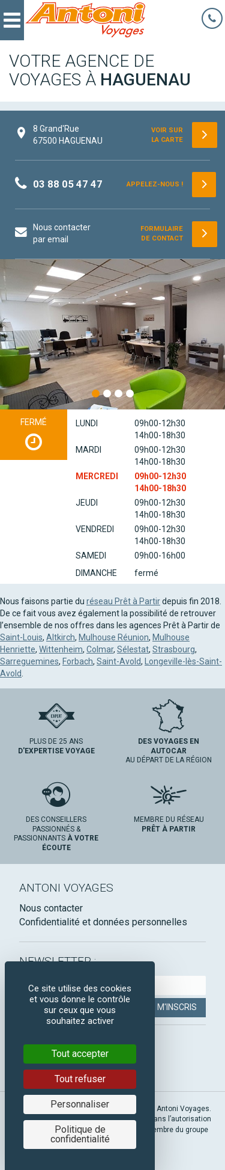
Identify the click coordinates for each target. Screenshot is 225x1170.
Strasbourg (173, 649)
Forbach (77, 661)
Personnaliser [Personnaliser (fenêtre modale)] (79, 1104)
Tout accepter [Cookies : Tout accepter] (80, 1053)
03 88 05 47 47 (68, 184)
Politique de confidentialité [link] (80, 1134)
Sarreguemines (29, 661)
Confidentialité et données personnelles (103, 922)
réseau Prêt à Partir (123, 601)
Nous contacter (51, 908)
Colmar (99, 649)
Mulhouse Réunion (114, 637)
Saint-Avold (119, 661)
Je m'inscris (171, 1007)
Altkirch (60, 637)
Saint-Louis (21, 637)
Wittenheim (61, 649)
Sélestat (133, 649)
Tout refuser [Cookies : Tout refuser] (80, 1079)
